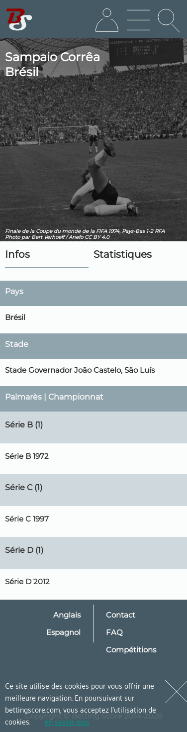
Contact (120, 615)
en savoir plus (67, 721)
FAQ (114, 632)
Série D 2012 (27, 581)
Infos (17, 254)
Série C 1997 (27, 518)
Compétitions (131, 649)
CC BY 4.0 (97, 237)
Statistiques (123, 254)
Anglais (67, 615)
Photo (12, 237)
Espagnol (63, 632)
